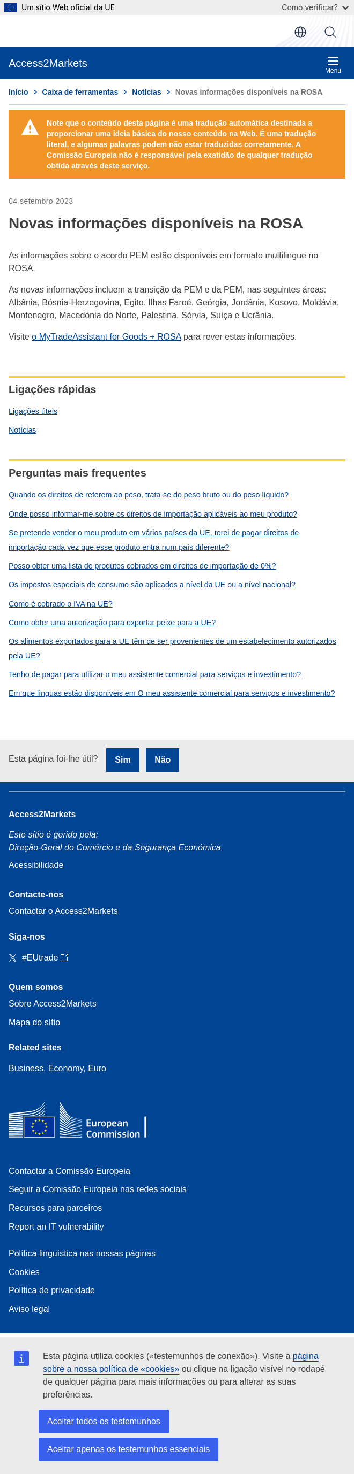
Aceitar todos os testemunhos (103, 1421)
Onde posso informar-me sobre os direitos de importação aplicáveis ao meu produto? (153, 514)
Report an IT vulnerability (56, 1226)
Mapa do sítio (34, 1022)
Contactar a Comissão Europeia (69, 1171)
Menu (333, 65)
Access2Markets (42, 814)
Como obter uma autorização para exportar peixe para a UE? (112, 622)
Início (18, 92)
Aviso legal (29, 1309)
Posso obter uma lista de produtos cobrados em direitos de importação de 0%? (142, 566)
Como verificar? (315, 7)
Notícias (22, 430)
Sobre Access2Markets (53, 1003)
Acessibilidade (36, 865)
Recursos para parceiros (55, 1207)
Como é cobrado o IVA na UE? (61, 604)
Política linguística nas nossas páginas (82, 1253)
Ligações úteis (33, 411)
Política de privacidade (52, 1290)
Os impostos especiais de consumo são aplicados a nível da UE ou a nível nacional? (152, 584)
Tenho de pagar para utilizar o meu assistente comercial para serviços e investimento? (155, 674)
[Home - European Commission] (86, 1122)
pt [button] (300, 32)
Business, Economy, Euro (57, 1068)
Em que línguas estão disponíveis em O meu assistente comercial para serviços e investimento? (172, 693)
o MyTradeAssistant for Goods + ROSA (106, 336)
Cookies (24, 1272)
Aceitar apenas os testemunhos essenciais (128, 1449)
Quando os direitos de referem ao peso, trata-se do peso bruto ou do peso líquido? (149, 494)
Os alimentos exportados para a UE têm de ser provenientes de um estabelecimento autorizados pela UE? (172, 648)
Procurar (330, 32)
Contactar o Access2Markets (63, 911)
